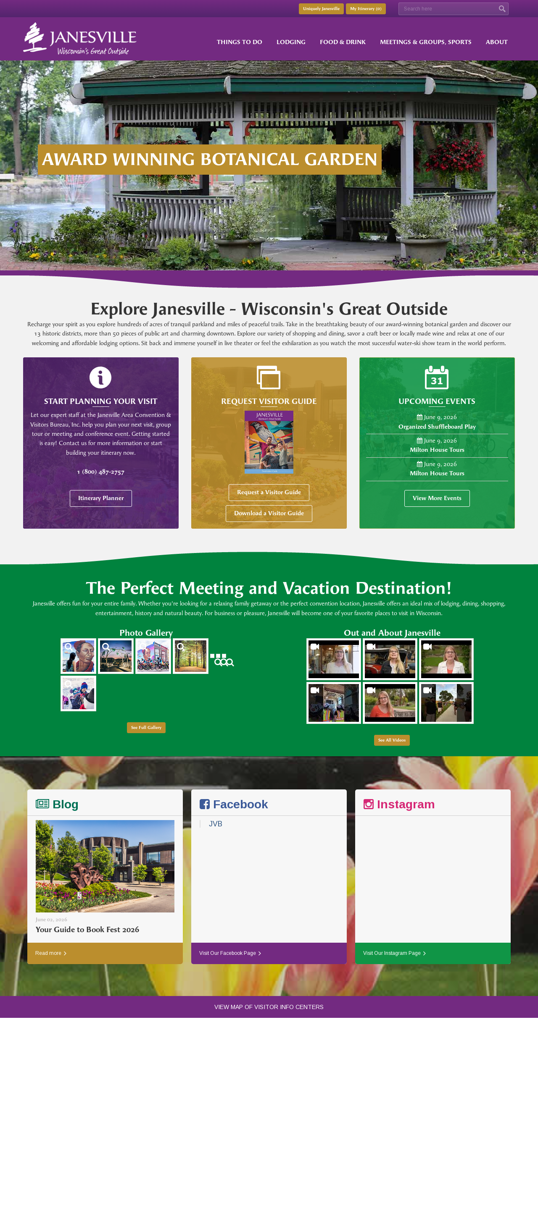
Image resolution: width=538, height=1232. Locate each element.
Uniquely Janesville (321, 8)
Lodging (291, 42)
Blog (57, 804)
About (497, 42)
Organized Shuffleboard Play (437, 426)
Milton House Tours (437, 449)
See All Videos (392, 740)
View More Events (437, 498)
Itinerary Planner (101, 498)
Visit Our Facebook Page (230, 953)
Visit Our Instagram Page (394, 953)
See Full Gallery (146, 727)
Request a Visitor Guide (269, 492)
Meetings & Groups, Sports (426, 42)
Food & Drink (343, 42)
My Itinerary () (366, 8)
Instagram (399, 804)
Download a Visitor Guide (269, 513)
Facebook (234, 804)
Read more (50, 953)
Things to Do (239, 42)
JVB (215, 824)
